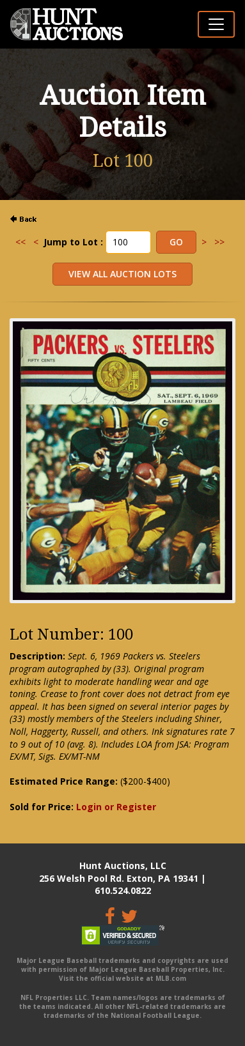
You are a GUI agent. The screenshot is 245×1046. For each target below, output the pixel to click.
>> (219, 242)
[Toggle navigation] (216, 24)
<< (20, 242)
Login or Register (116, 807)
